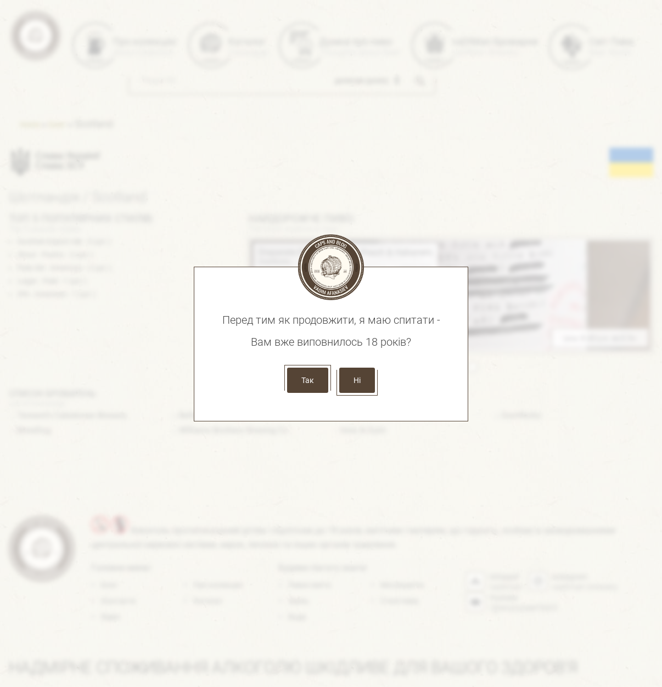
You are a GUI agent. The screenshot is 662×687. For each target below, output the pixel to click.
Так (307, 380)
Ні (357, 380)
